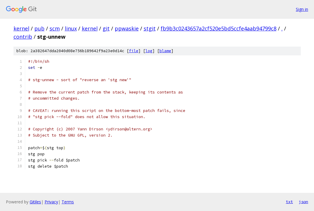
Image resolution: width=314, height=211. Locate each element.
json (303, 201)
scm (55, 28)
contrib (22, 36)
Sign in (302, 9)
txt (289, 201)
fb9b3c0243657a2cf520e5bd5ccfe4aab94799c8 (218, 28)
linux (71, 28)
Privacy (51, 202)
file (133, 50)
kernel (21, 28)
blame (165, 50)
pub (39, 28)
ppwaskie (127, 28)
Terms (68, 202)
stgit (150, 28)
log (148, 50)
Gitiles (35, 202)
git (106, 28)
